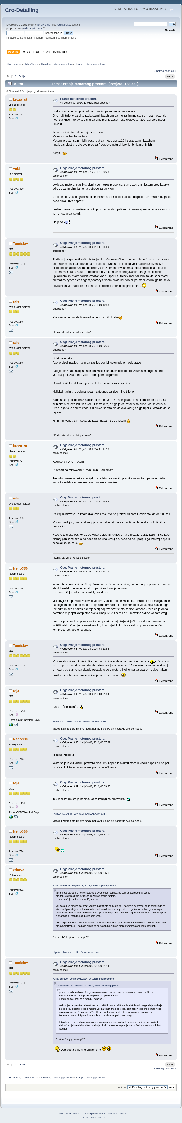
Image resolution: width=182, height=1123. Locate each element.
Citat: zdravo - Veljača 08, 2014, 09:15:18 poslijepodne (83, 978)
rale (16, 301)
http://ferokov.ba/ (62, 952)
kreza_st (20, 99)
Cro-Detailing (22, 10)
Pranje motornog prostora (78, 98)
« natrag (159, 70)
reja (16, 691)
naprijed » (170, 70)
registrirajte (63, 24)
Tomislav (20, 244)
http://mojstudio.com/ (87, 952)
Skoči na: (122, 1087)
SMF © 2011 (79, 1113)
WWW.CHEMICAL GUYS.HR (90, 721)
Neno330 (20, 568)
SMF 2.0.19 (65, 1113)
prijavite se (43, 24)
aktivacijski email (33, 28)
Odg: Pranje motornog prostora (82, 168)
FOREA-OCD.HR (62, 721)
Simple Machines (96, 1113)
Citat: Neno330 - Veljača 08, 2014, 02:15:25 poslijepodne (84, 885)
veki (16, 169)
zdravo (18, 870)
